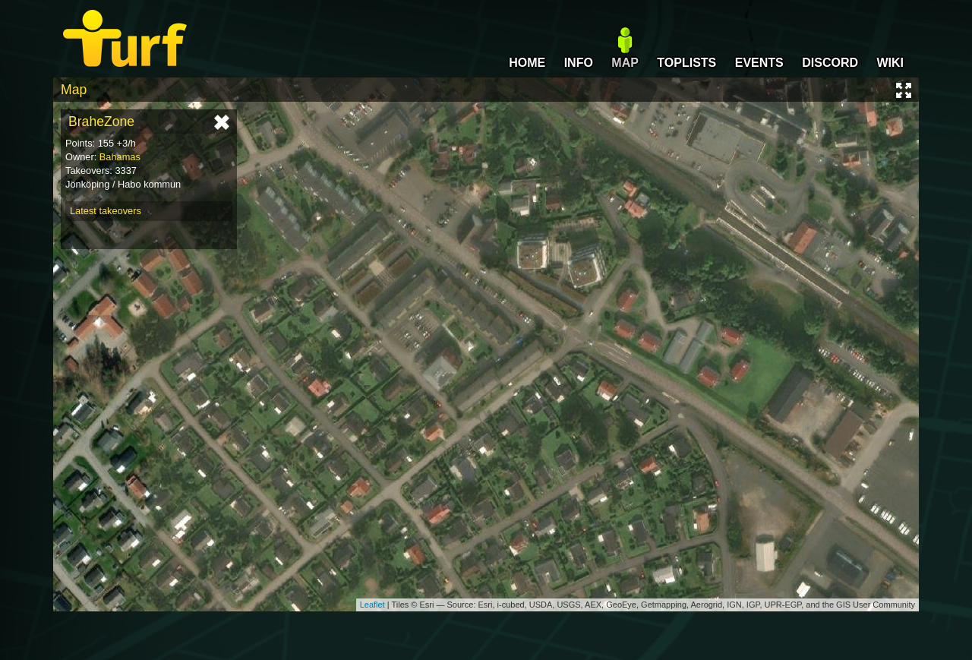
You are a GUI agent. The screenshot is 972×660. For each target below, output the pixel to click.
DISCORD (830, 62)
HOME (527, 62)
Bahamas (119, 157)
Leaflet (372, 604)
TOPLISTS (686, 62)
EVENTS (759, 62)
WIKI (890, 62)
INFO (578, 62)
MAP (625, 62)
